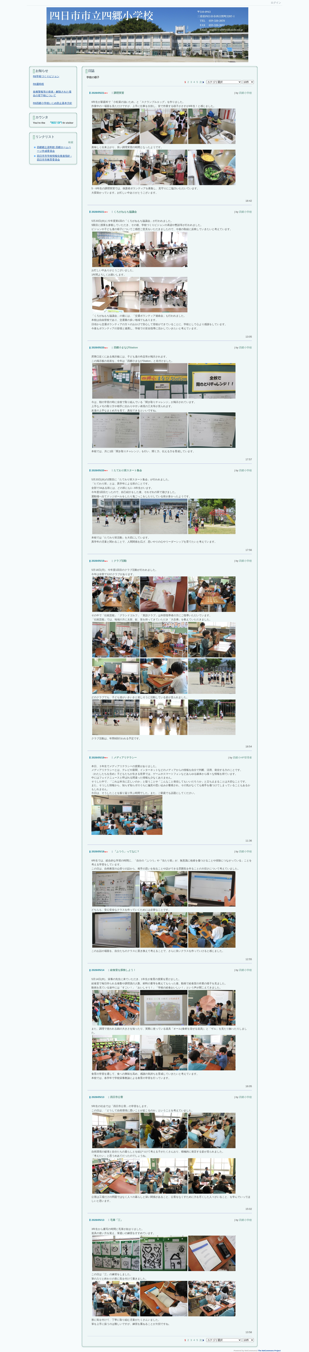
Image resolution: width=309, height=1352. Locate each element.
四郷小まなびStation (126, 347)
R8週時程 (38, 84)
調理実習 (119, 92)
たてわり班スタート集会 (128, 470)
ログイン (276, 2)
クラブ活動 (120, 560)
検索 (70, 142)
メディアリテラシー (125, 757)
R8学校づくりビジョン (46, 76)
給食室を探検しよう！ (123, 970)
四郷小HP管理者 (242, 757)
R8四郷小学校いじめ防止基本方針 (52, 103)
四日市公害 (116, 1097)
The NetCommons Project (269, 1351)
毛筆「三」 (116, 1219)
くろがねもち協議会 (125, 211)
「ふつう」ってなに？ (126, 851)
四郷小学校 (245, 92)
